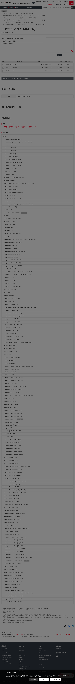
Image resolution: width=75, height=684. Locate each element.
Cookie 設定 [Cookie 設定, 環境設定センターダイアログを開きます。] (33, 679)
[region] (37, 677)
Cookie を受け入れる (55, 679)
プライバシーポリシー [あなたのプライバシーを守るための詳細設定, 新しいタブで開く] (47, 676)
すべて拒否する (43, 679)
